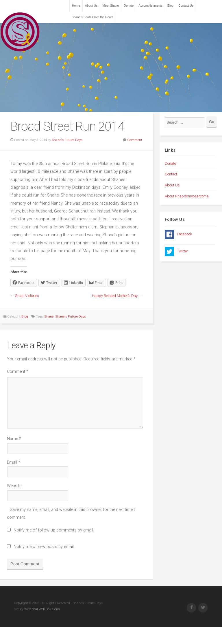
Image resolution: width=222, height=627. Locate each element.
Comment (134, 140)
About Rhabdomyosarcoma (187, 196)
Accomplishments (150, 5)
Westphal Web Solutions (41, 609)
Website (14, 485)
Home (76, 5)
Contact (171, 174)
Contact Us (185, 5)
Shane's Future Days (67, 140)
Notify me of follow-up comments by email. (54, 530)
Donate (129, 5)
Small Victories (27, 296)
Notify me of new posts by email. (44, 546)
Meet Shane (110, 5)
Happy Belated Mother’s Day (115, 296)
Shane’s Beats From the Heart (92, 17)
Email (13, 462)
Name (14, 438)
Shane (48, 316)
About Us (91, 5)
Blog (170, 5)
